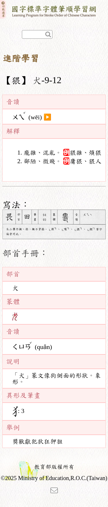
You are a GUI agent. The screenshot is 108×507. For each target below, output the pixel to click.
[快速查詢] (37, 34)
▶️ (47, 117)
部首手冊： (25, 253)
